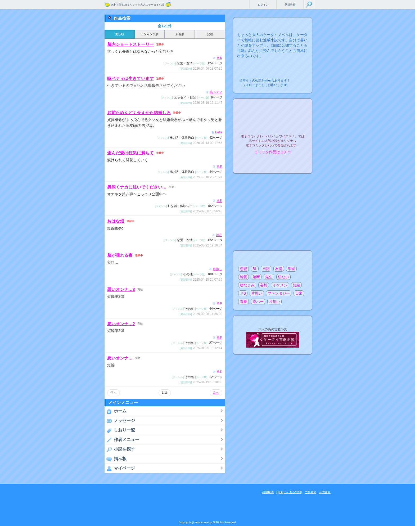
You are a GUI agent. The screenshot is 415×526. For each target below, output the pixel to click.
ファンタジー (279, 293)
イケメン (280, 285)
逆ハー (258, 301)
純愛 (243, 277)
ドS (243, 293)
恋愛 (243, 269)
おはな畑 (115, 221)
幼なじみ (247, 285)
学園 (291, 269)
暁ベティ (216, 92)
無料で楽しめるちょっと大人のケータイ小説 (137, 4)
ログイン (263, 4)
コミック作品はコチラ (272, 152)
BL (254, 269)
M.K (219, 58)
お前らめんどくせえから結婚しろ (139, 112)
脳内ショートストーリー (130, 44)
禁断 (256, 277)
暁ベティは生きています (130, 78)
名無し (217, 269)
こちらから (300, 79)
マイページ (120, 468)
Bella (218, 132)
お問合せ (325, 492)
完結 (210, 34)
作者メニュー (122, 439)
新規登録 (290, 4)
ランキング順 (149, 34)
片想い (274, 301)
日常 (299, 293)
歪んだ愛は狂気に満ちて (130, 153)
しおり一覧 (120, 430)
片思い (256, 293)
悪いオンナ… (120, 358)
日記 (266, 269)
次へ (216, 392)
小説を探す (120, 449)
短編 (296, 285)
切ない (283, 277)
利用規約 (268, 492)
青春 (243, 301)
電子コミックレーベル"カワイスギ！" (272, 122)
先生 (269, 277)
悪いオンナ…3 (121, 289)
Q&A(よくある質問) (289, 492)
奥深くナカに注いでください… (136, 187)
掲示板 (116, 458)
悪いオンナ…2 (121, 323)
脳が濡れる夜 (120, 255)
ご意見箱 (310, 492)
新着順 (179, 34)
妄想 (263, 285)
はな (219, 235)
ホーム (116, 411)
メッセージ (120, 420)
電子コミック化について (272, 163)
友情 (278, 269)
